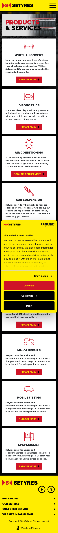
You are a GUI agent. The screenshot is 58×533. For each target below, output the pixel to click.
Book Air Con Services (29, 174)
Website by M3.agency (29, 528)
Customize (29, 295)
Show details (41, 275)
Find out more (29, 79)
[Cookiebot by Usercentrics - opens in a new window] (41, 225)
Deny (29, 305)
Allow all (29, 285)
